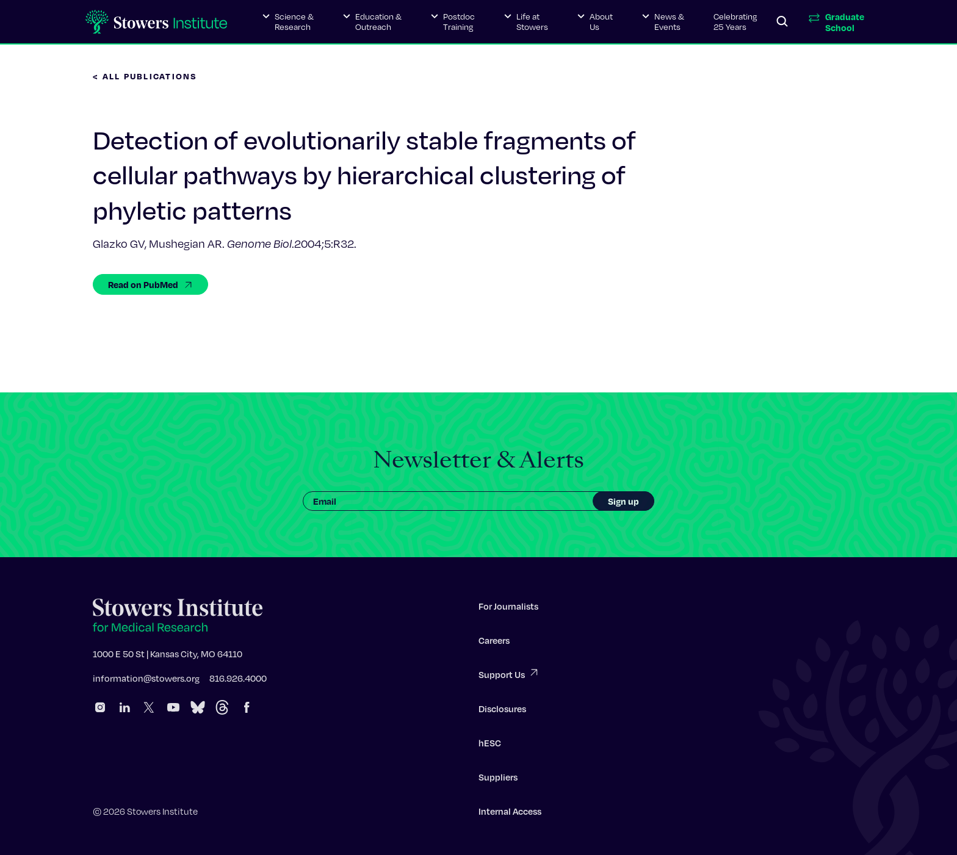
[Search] (782, 22)
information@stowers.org (146, 681)
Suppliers (498, 780)
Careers (494, 643)
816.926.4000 (238, 681)
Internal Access (509, 814)
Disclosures (502, 712)
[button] (288, 22)
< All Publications (145, 76)
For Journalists (508, 609)
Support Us (509, 677)
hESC (489, 746)
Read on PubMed (150, 284)
